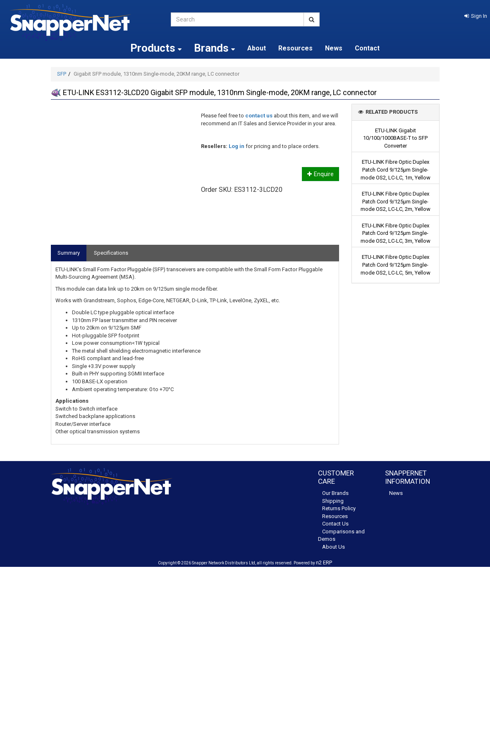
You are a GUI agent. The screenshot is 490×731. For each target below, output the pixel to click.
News (333, 48)
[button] (475, 16)
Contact (367, 48)
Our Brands (335, 493)
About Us (333, 547)
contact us (258, 115)
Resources (295, 48)
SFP (61, 74)
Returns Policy (339, 508)
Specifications (111, 253)
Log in (236, 146)
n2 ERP (324, 562)
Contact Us (335, 524)
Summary (68, 253)
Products (156, 48)
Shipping (333, 501)
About (256, 48)
